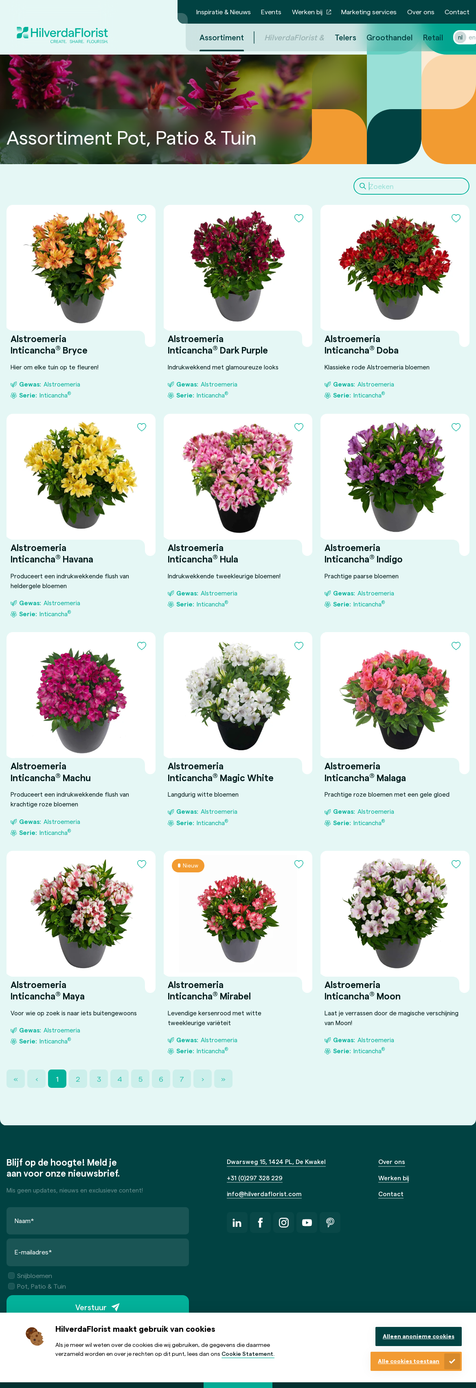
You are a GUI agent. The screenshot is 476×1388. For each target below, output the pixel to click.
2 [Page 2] (78, 1078)
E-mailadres (33, 1252)
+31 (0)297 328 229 (255, 1178)
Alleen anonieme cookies (418, 1336)
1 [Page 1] (57, 1078)
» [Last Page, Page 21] (223, 1078)
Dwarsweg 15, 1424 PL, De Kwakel (276, 1161)
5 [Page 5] (140, 1078)
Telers (336, 37)
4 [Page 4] (119, 1078)
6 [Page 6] (161, 1078)
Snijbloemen (30, 1275)
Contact (457, 11)
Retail (423, 37)
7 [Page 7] (182, 1078)
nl (450, 37)
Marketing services (369, 11)
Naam (24, 1220)
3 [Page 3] (99, 1078)
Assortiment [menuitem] (212, 37)
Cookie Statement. (248, 1353)
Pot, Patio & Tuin (37, 1286)
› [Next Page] (203, 1078)
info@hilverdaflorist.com (264, 1193)
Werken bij (307, 11)
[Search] (411, 186)
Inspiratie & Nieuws (223, 11)
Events (271, 11)
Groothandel (380, 37)
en (462, 37)
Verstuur (91, 1307)
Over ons (420, 11)
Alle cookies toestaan (408, 1360)
